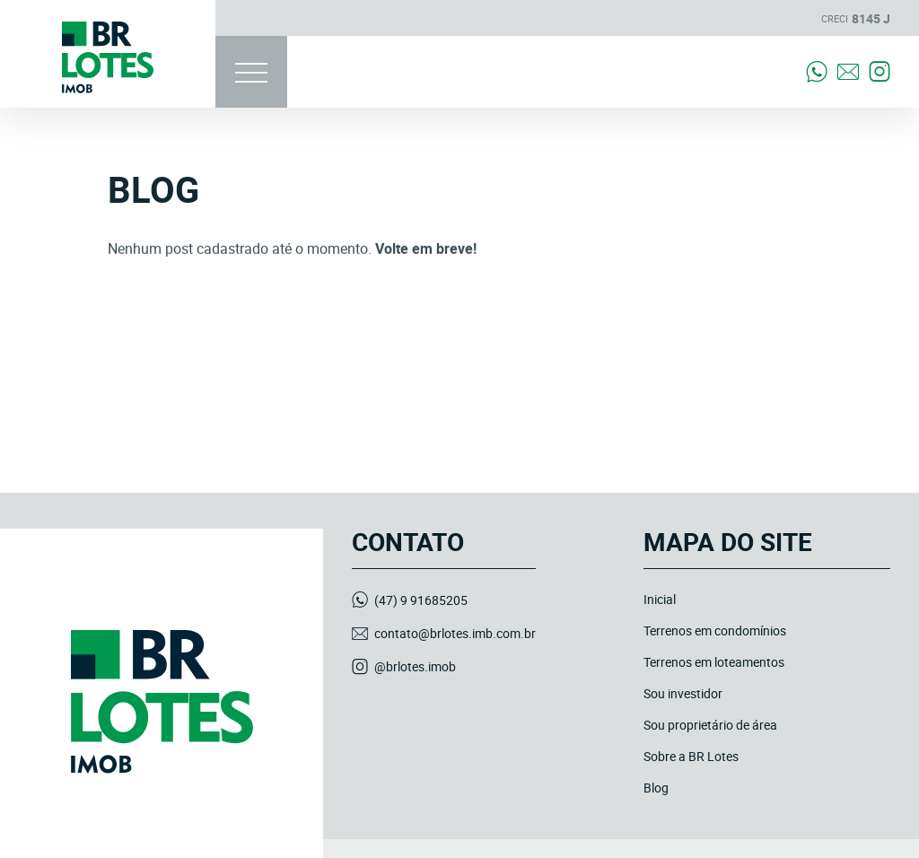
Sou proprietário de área (710, 724)
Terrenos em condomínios (714, 630)
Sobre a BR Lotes (691, 756)
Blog (656, 787)
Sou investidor (682, 693)
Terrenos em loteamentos (713, 661)
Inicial (659, 599)
